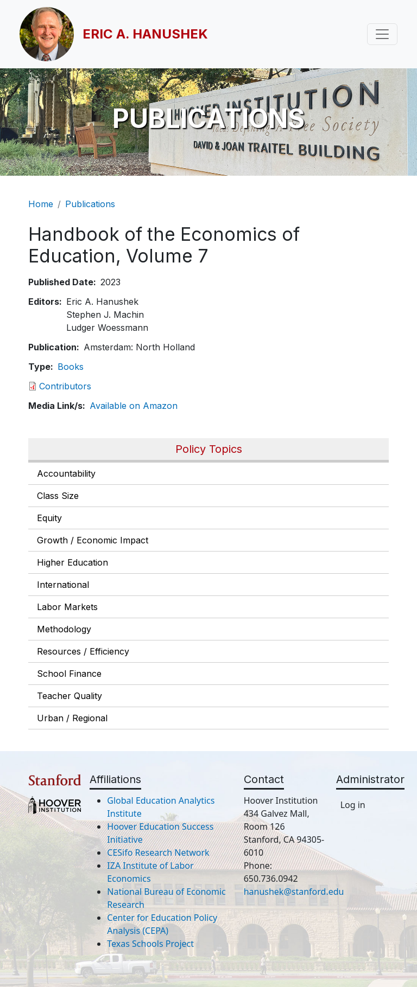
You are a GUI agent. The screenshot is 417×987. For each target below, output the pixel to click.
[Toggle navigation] (382, 34)
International (63, 584)
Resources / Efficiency (83, 651)
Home (40, 203)
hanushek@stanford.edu (294, 892)
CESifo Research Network (158, 852)
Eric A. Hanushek (145, 34)
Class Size (58, 495)
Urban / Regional (72, 718)
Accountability (66, 473)
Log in (352, 805)
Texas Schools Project (150, 944)
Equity (49, 517)
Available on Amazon (134, 405)
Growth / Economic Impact (92, 540)
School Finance (69, 673)
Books (71, 366)
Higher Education (72, 562)
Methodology (64, 629)
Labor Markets (67, 606)
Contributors (65, 386)
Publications (90, 203)
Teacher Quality (69, 695)
